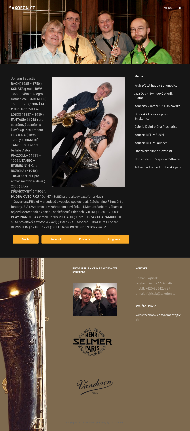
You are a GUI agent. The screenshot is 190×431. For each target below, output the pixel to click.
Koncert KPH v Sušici (149, 135)
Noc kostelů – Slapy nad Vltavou (157, 159)
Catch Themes (117, 422)
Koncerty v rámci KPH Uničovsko (157, 106)
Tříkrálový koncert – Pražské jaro (157, 167)
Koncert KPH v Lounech (151, 143)
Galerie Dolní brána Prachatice (155, 126)
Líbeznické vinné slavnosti (153, 151)
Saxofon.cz (22, 8)
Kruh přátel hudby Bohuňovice (155, 85)
